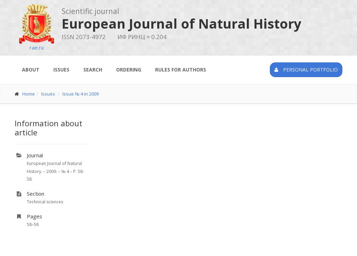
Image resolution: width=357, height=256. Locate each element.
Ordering (128, 69)
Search (92, 69)
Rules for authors (180, 69)
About (30, 69)
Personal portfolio (306, 69)
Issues (61, 69)
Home (28, 94)
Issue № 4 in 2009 (80, 94)
